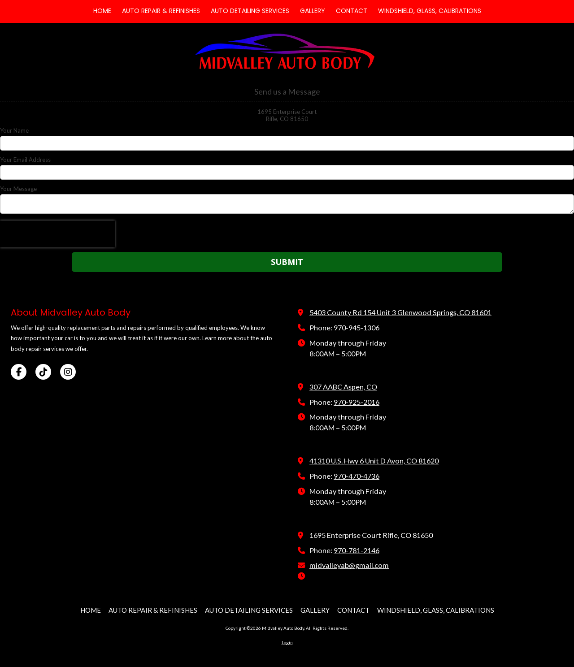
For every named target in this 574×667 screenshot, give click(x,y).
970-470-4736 (356, 476)
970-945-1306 (356, 327)
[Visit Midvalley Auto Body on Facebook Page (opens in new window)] (18, 372)
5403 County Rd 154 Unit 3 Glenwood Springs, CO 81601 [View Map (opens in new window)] (400, 312)
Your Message (18, 188)
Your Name (14, 130)
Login (287, 642)
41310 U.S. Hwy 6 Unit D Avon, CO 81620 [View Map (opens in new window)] (374, 460)
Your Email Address (25, 159)
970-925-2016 (356, 402)
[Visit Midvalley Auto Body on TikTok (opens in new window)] (43, 372)
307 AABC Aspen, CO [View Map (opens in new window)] (343, 386)
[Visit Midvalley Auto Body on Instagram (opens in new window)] (68, 372)
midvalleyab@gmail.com (349, 565)
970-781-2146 (356, 550)
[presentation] (57, 234)
